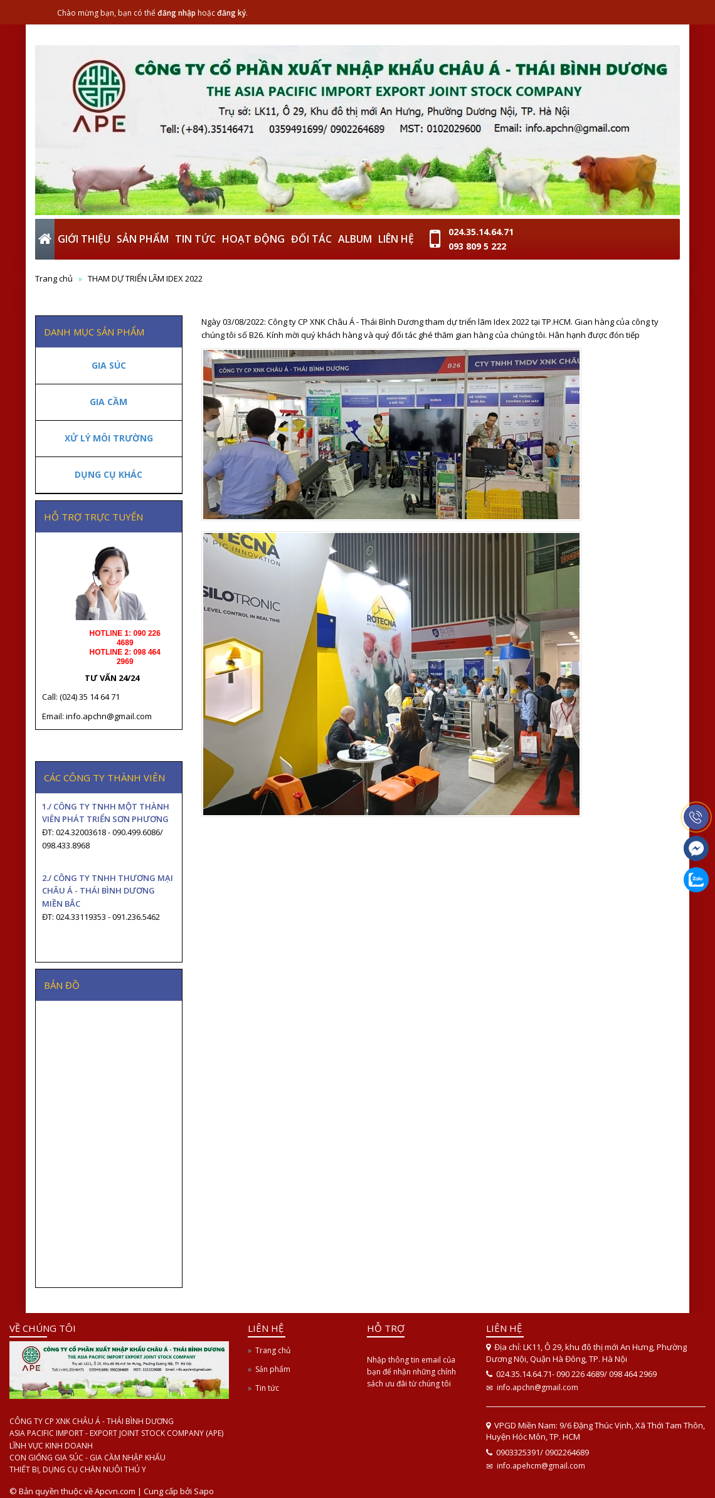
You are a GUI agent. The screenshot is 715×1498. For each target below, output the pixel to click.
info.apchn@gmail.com (537, 1387)
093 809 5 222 (477, 246)
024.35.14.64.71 (481, 232)
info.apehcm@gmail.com (541, 1465)
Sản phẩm (272, 1369)
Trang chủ (54, 278)
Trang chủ (272, 1350)
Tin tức (267, 1388)
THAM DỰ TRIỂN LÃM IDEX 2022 (145, 278)
